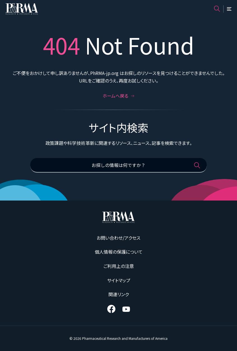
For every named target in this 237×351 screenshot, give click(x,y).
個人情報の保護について (119, 251)
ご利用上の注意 (118, 266)
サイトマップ (118, 280)
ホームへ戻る (118, 95)
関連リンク (118, 294)
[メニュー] (229, 9)
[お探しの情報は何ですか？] (118, 165)
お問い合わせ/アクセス (118, 237)
